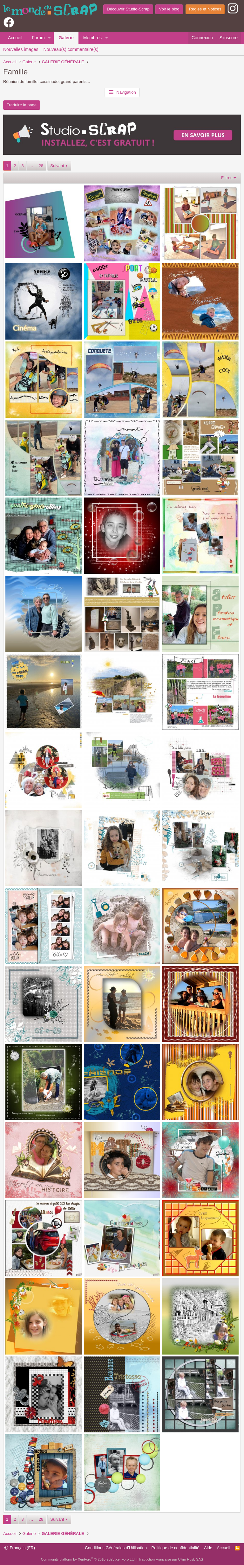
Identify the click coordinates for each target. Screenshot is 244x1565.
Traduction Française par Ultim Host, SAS (170, 1559)
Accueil (15, 37)
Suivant (57, 165)
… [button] (31, 165)
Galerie (65, 37)
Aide (208, 1547)
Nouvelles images (20, 49)
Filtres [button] (226, 177)
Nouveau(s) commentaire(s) (71, 49)
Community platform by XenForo (88, 1559)
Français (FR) (19, 1547)
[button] (49, 38)
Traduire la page (22, 105)
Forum (38, 37)
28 (41, 165)
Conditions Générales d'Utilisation (116, 1547)
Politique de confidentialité (176, 1547)
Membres (92, 37)
